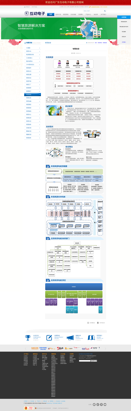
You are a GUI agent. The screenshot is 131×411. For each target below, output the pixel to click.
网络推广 (72, 360)
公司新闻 (35, 356)
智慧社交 (28, 121)
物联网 (43, 360)
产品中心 (88, 14)
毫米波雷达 (29, 61)
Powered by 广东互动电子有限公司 (54, 403)
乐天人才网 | (67, 6)
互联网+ (80, 14)
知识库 (96, 14)
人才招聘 (26, 362)
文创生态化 (63, 362)
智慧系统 (65, 14)
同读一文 (35, 365)
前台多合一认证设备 (60, 401)
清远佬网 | (72, 6)
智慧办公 (28, 114)
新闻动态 (35, 354)
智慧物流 (28, 111)
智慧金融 (28, 101)
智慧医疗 (28, 91)
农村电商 (72, 356)
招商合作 (45, 401)
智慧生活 (28, 71)
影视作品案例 (63, 363)
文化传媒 (73, 14)
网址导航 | (77, 6)
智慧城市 (28, 68)
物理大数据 (44, 357)
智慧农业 (28, 78)
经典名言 (35, 363)
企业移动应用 (45, 366)
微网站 (71, 357)
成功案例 (35, 362)
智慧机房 (28, 117)
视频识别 (28, 134)
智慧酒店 (28, 104)
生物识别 (28, 127)
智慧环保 (28, 81)
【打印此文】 (102, 322)
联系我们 (26, 365)
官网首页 (28, 6)
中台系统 (44, 369)
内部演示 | (86, 6)
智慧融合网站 (73, 359)
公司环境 (26, 363)
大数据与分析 (45, 363)
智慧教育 (28, 88)
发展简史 (26, 359)
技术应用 (35, 360)
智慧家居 (28, 107)
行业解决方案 (36, 359)
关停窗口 (124, 42)
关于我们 (103, 14)
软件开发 (44, 356)
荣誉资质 (26, 360)
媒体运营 (62, 359)
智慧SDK (28, 51)
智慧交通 (28, 74)
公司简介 (26, 356)
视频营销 (62, 357)
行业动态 (35, 357)
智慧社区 (28, 98)
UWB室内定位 (30, 64)
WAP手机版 (34, 6)
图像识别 (28, 131)
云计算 (43, 362)
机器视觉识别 (30, 54)
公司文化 (26, 357)
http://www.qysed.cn (91, 355)
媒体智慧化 (63, 360)
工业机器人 (29, 58)
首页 (50, 14)
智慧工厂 (28, 84)
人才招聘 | (61, 6)
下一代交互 (44, 359)
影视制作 (62, 356)
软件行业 (58, 14)
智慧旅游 (28, 94)
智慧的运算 (44, 365)
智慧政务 (28, 124)
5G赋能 (28, 48)
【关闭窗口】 (92, 322)
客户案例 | (82, 6)
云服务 (43, 368)
